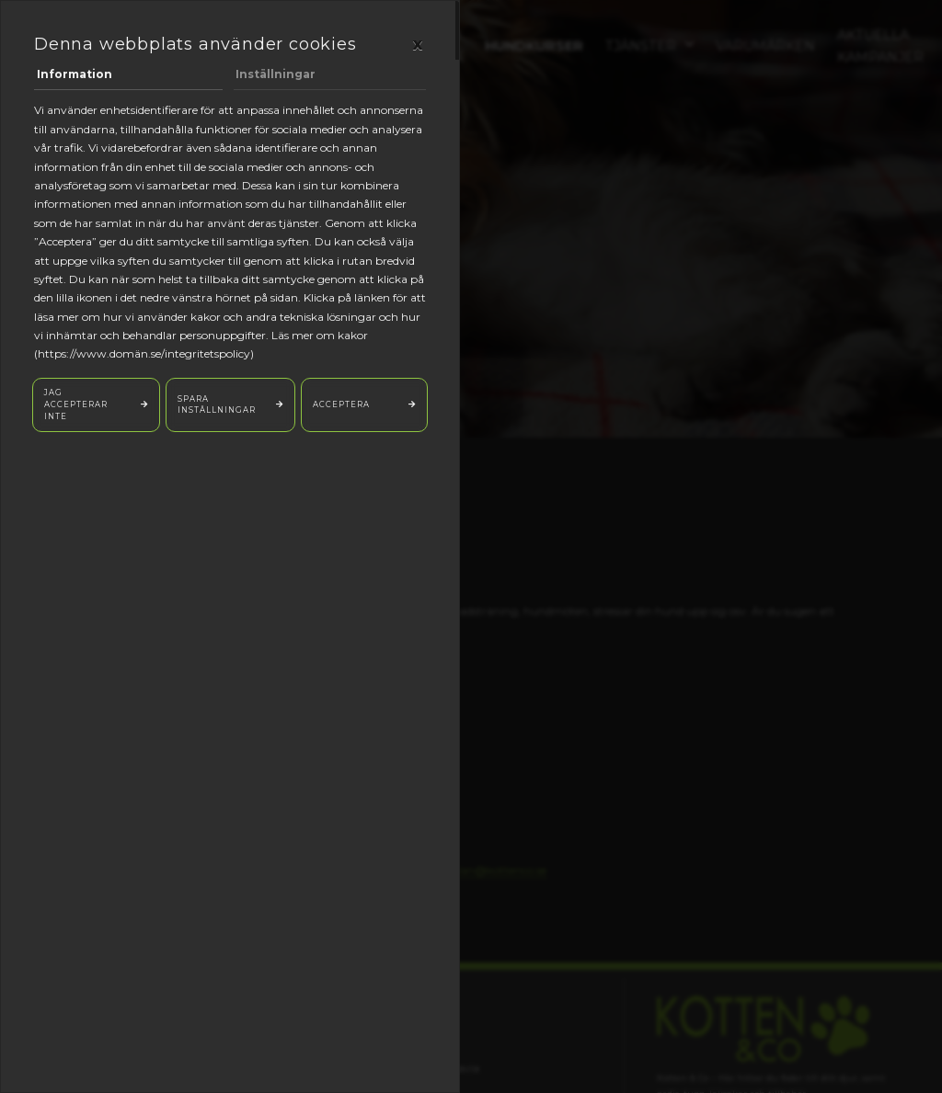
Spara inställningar (217, 405)
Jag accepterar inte (76, 404)
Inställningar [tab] (276, 74)
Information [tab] (74, 74)
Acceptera (341, 404)
